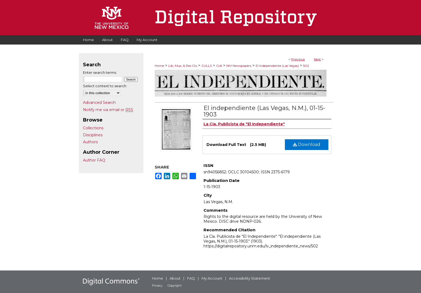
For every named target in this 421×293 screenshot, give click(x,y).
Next (317, 59)
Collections (93, 128)
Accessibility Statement (249, 278)
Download (306, 144)
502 (306, 66)
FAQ (191, 278)
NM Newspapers (238, 66)
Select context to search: (105, 86)
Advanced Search (99, 102)
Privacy (157, 285)
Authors (90, 142)
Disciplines (93, 135)
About (175, 278)
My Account (212, 278)
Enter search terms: (100, 72)
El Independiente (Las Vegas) (277, 66)
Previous (298, 59)
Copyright (175, 285)
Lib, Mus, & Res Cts (182, 66)
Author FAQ (94, 160)
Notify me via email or (108, 109)
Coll (219, 66)
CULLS (206, 66)
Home (159, 66)
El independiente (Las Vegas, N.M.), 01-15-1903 (264, 111)
